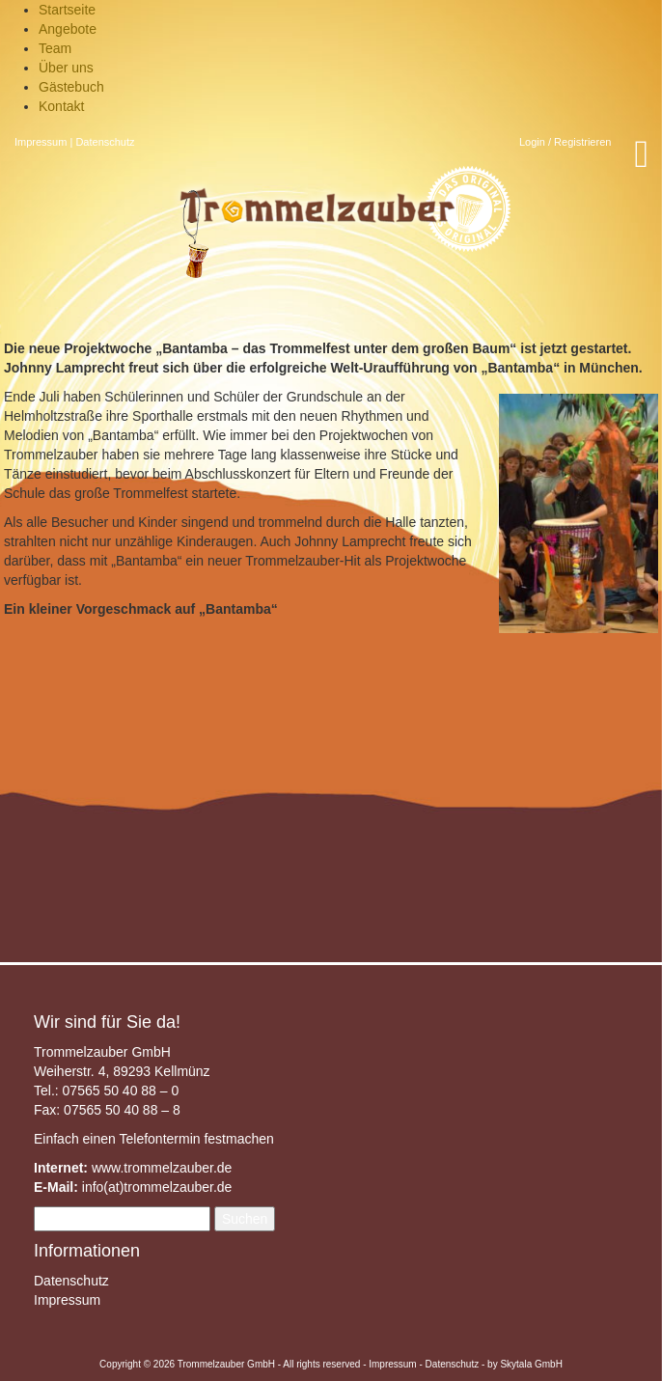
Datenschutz (104, 142)
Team (55, 48)
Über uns (66, 67)
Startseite (67, 9)
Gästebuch (71, 87)
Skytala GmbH (531, 1364)
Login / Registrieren (565, 142)
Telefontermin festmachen (196, 1138)
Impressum (40, 142)
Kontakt (61, 106)
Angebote (68, 29)
